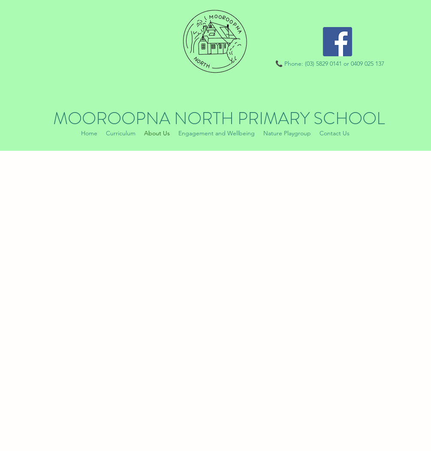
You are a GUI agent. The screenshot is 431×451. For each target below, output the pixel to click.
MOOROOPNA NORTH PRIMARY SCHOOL (219, 118)
